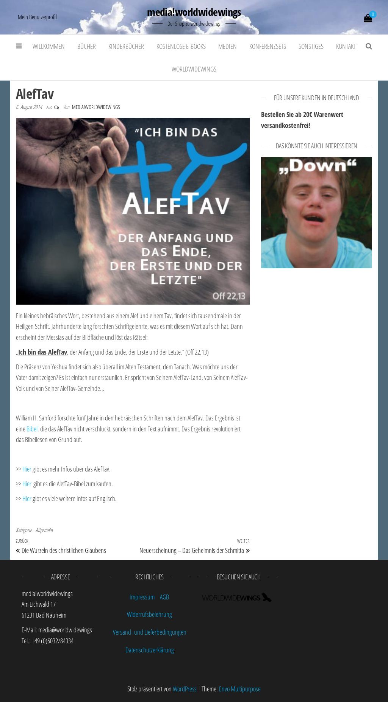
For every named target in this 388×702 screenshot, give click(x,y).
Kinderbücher (126, 46)
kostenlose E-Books (181, 46)
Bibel (32, 428)
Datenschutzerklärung (149, 649)
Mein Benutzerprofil (37, 17)
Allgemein (44, 530)
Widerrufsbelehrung (149, 614)
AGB (164, 596)
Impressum (142, 596)
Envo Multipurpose (240, 688)
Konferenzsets (267, 46)
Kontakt (346, 46)
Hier (26, 468)
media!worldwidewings (194, 12)
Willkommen (49, 46)
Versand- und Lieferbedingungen (149, 632)
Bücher (86, 46)
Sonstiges (311, 46)
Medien (227, 46)
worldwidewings (194, 68)
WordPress (185, 688)
